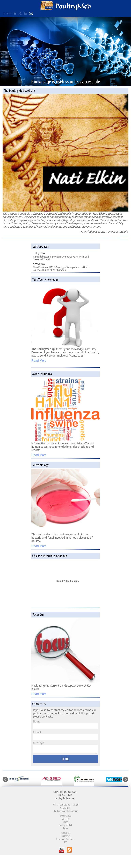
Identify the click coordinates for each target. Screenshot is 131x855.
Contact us (65, 836)
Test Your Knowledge (45, 279)
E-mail (65, 735)
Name (65, 724)
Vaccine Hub (65, 808)
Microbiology (40, 465)
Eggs (65, 828)
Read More (39, 360)
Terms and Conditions (65, 839)
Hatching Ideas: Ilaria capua (65, 811)
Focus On (38, 614)
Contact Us (30, 13)
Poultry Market (65, 825)
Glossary (65, 819)
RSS (65, 842)
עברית (7, 13)
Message (65, 747)
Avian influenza (42, 374)
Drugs (65, 822)
